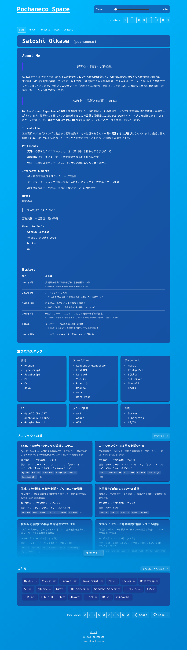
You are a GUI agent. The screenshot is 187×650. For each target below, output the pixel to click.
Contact (68, 29)
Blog (56, 29)
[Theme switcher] (131, 9)
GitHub (93, 632)
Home (21, 30)
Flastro (99, 641)
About (32, 29)
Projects (45, 29)
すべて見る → (161, 436)
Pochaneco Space (43, 9)
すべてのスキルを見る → (155, 569)
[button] (146, 20)
